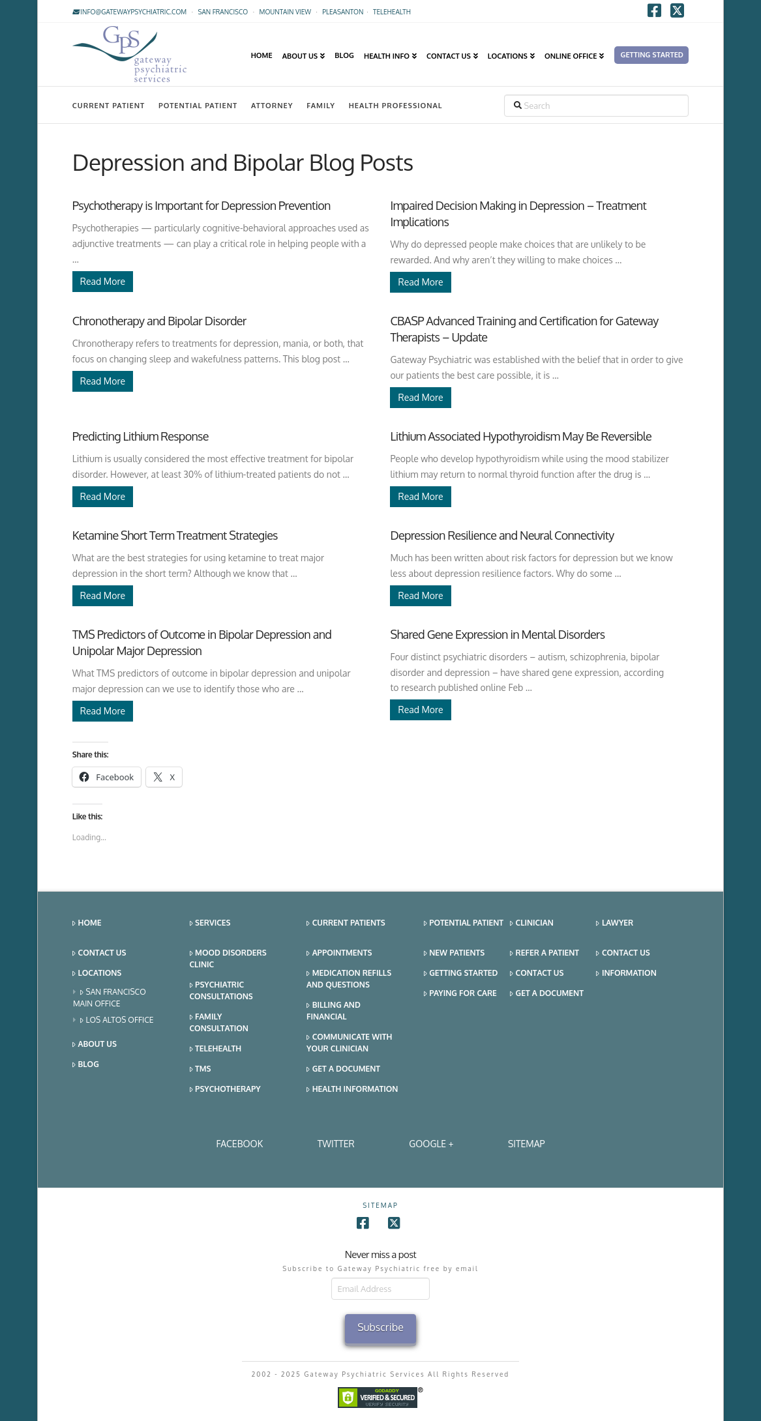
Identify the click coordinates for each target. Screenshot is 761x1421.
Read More (102, 281)
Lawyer (614, 923)
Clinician (532, 923)
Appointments (339, 953)
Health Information (352, 1089)
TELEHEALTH (392, 12)
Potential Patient (197, 105)
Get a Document (343, 1069)
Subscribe (380, 1327)
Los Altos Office (117, 1020)
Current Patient (108, 105)
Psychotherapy (225, 1089)
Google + (431, 1143)
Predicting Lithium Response (140, 436)
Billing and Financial (333, 1010)
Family (320, 105)
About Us (94, 1044)
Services (210, 923)
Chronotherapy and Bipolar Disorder (159, 321)
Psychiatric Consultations (221, 990)
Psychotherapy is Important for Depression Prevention (201, 205)
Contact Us (99, 953)
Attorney (272, 105)
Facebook (239, 1143)
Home (87, 923)
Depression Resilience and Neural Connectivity (502, 535)
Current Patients (345, 923)
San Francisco (223, 12)
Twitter (336, 1143)
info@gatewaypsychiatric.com (129, 12)
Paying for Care (460, 993)
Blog (85, 1064)
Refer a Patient (544, 953)
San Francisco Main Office (109, 997)
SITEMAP (526, 1143)
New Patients (454, 953)
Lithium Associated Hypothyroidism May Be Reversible (520, 436)
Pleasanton (342, 12)
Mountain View (286, 12)
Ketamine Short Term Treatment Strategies (175, 535)
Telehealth (216, 1049)
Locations (96, 973)
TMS (200, 1069)
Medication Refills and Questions (348, 978)
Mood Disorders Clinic (228, 958)
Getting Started (461, 973)
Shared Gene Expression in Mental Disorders (497, 634)
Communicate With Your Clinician (349, 1042)
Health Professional (396, 105)
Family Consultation (219, 1022)
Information (626, 973)
